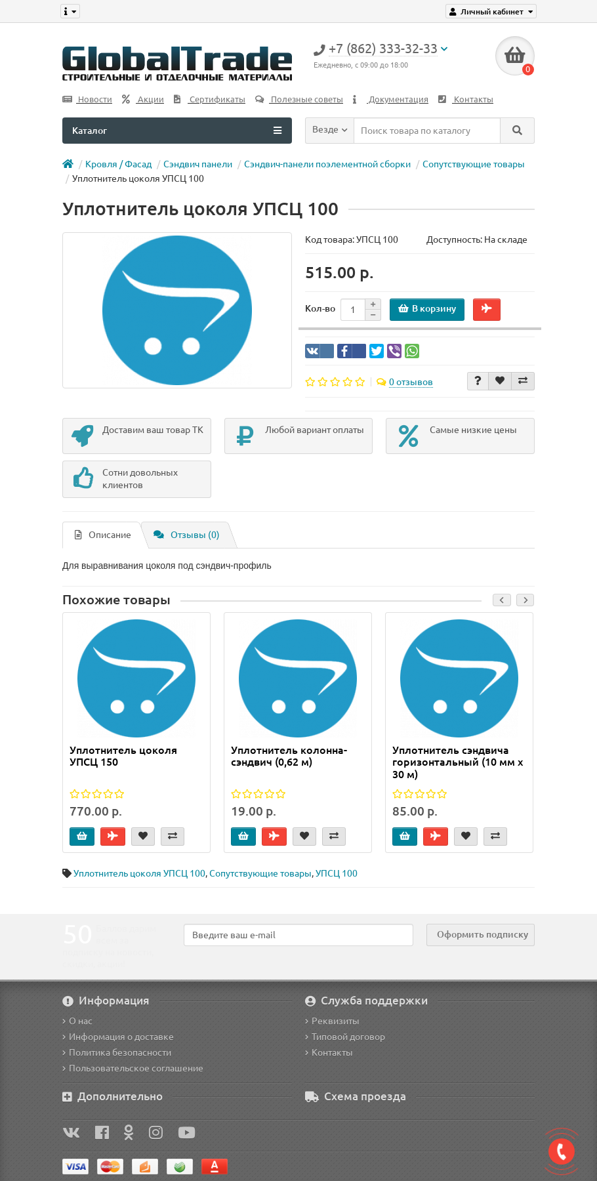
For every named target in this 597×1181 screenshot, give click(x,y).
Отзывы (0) (187, 534)
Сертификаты (209, 99)
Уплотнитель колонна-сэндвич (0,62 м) (289, 756)
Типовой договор (345, 1036)
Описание (103, 534)
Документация (390, 99)
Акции (143, 99)
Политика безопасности (116, 1052)
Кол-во (320, 308)
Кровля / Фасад (118, 164)
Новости (87, 99)
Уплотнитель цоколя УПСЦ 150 (123, 756)
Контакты (465, 99)
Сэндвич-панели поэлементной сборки (327, 164)
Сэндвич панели (197, 164)
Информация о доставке (118, 1036)
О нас (77, 1021)
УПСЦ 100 (337, 873)
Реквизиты (332, 1021)
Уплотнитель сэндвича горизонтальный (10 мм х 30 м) (457, 761)
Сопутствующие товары (473, 164)
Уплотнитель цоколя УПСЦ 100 (139, 873)
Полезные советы (299, 99)
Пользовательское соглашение (132, 1068)
